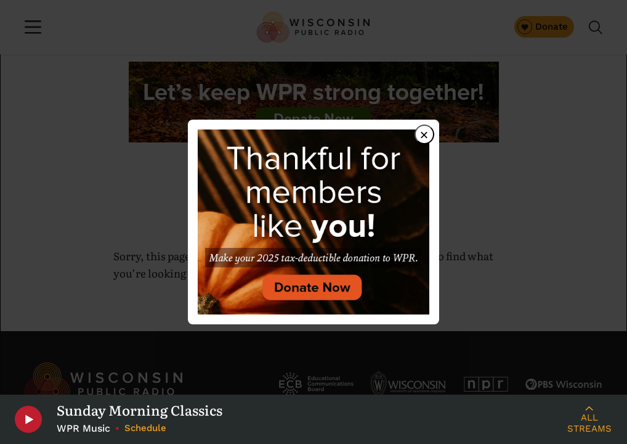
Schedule (145, 428)
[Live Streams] (589, 419)
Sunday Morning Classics (139, 410)
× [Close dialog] (424, 134)
